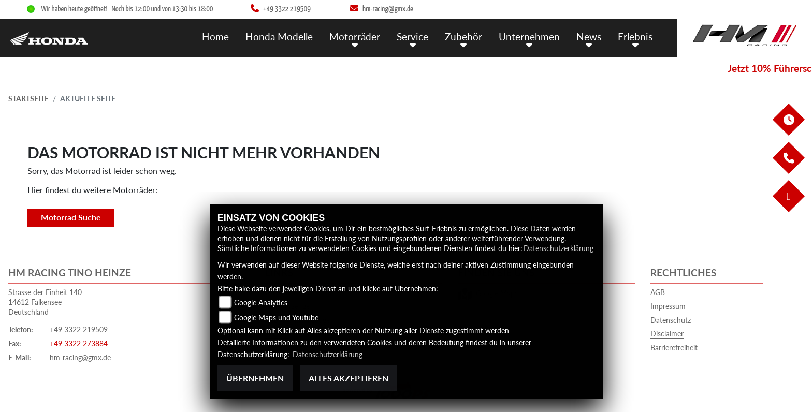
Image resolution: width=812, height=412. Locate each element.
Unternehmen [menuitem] (529, 36)
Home (215, 36)
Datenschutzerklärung (558, 248)
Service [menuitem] (412, 36)
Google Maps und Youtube (276, 317)
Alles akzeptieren (348, 378)
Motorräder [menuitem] (354, 36)
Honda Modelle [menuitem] (279, 36)
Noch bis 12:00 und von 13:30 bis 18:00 (162, 9)
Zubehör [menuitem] (463, 36)
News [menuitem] (588, 36)
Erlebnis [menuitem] (635, 36)
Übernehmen (255, 378)
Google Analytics (260, 302)
